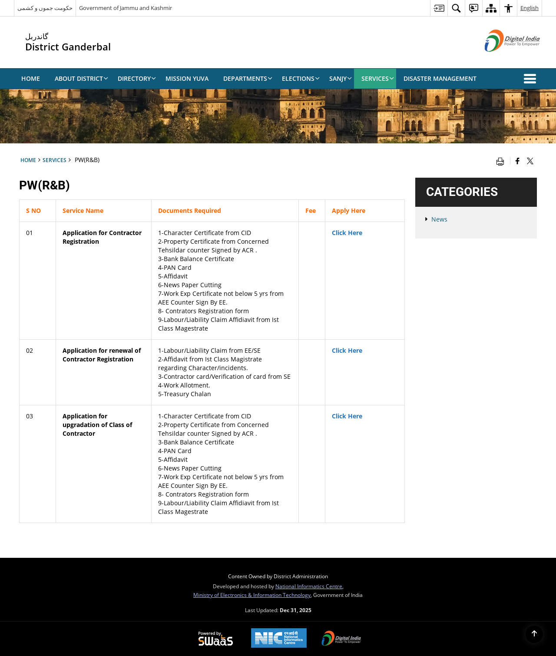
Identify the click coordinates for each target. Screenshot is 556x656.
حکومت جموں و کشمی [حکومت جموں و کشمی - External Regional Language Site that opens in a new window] (45, 8)
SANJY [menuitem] (340, 78)
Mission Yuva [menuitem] (186, 78)
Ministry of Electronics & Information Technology (252, 594)
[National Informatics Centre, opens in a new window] (279, 639)
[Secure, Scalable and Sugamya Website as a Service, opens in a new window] (216, 639)
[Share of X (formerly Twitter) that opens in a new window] (530, 160)
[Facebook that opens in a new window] (517, 160)
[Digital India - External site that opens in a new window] (501, 59)
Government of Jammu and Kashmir (125, 8)
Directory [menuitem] (137, 78)
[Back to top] (534, 634)
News (439, 219)
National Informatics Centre (308, 586)
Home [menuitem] (30, 78)
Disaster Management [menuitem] (440, 78)
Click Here (347, 233)
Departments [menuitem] (247, 78)
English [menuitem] (529, 8)
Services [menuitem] (377, 78)
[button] (531, 79)
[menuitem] (438, 8)
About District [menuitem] (81, 78)
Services (54, 159)
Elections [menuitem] (301, 78)
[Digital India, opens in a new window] (341, 639)
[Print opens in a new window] (502, 160)
